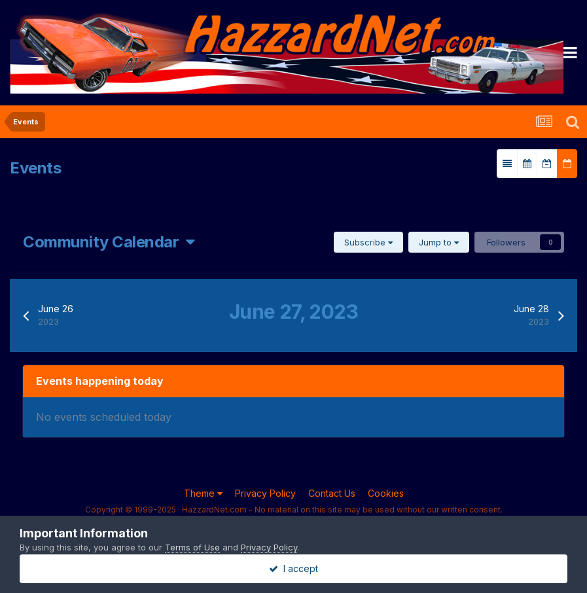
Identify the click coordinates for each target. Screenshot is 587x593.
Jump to (439, 242)
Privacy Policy (265, 493)
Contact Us (331, 493)
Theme (203, 493)
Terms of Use (192, 547)
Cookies (386, 493)
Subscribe (368, 242)
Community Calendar (109, 241)
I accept (293, 568)
